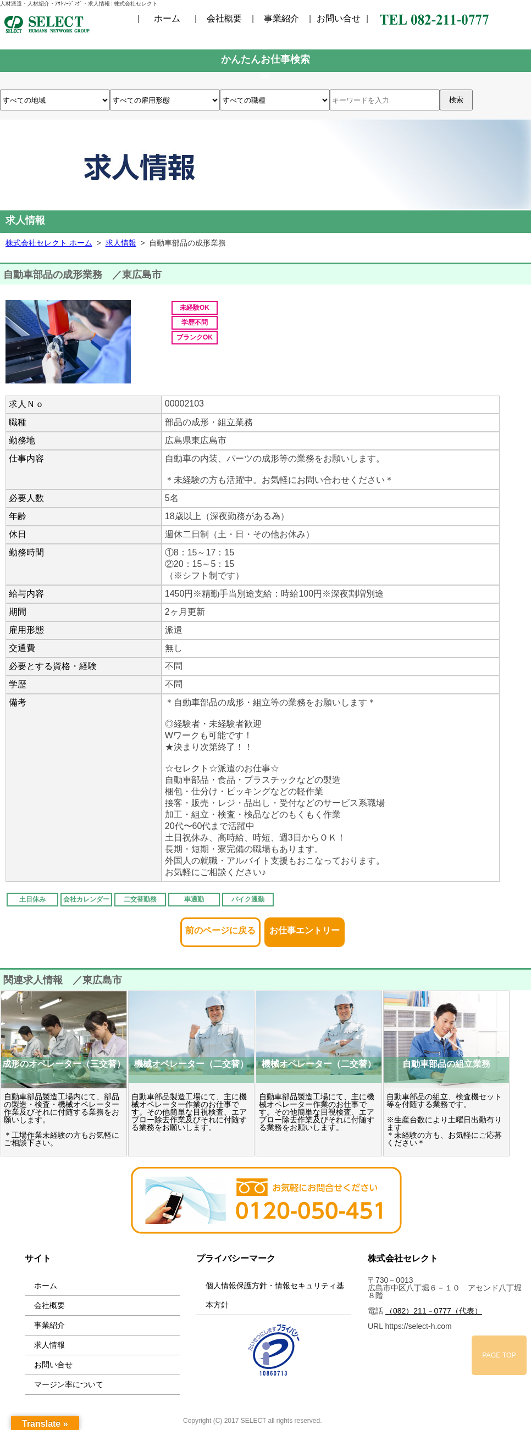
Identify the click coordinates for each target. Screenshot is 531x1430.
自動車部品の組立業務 (446, 1064)
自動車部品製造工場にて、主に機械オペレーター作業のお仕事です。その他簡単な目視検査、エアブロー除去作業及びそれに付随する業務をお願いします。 (189, 1112)
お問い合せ (339, 18)
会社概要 (224, 18)
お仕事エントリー (304, 927)
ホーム (167, 18)
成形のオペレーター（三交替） (63, 1064)
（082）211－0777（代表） (433, 1310)
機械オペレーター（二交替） (191, 1064)
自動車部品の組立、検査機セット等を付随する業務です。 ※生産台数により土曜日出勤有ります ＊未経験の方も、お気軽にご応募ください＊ (444, 1119)
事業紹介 (281, 18)
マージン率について (68, 1384)
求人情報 (49, 1344)
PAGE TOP (499, 1355)
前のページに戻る (220, 927)
